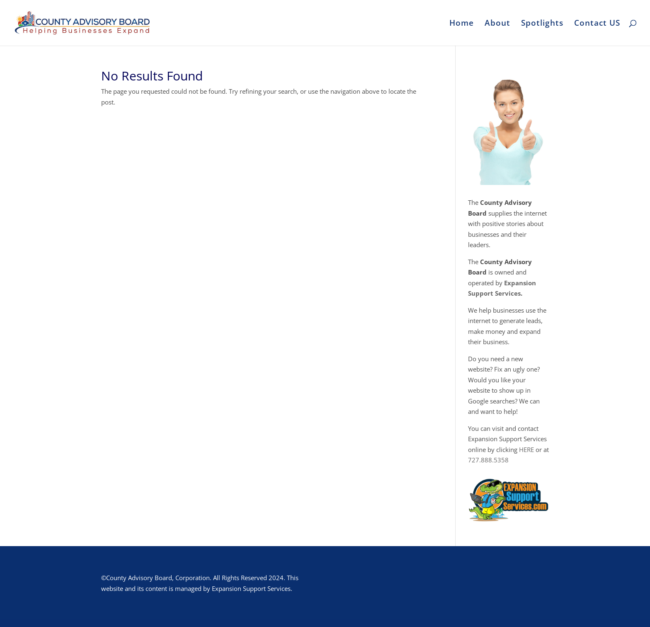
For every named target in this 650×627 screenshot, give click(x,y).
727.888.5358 (488, 460)
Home (461, 24)
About (497, 24)
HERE (526, 449)
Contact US (597, 24)
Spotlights (542, 24)
